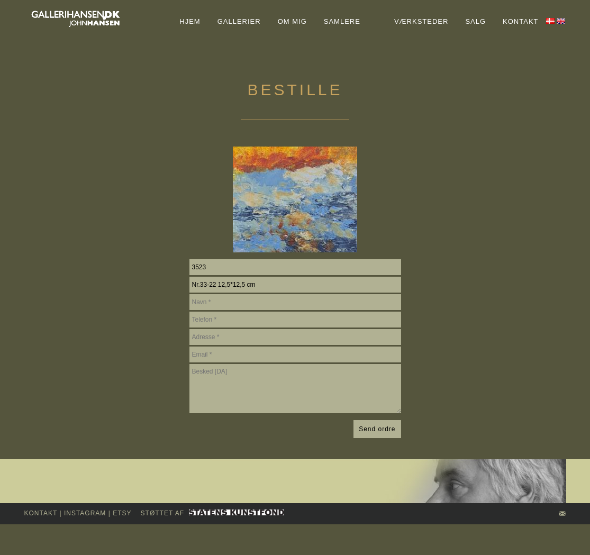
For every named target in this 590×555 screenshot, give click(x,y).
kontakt (41, 513)
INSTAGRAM (85, 513)
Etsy (122, 513)
